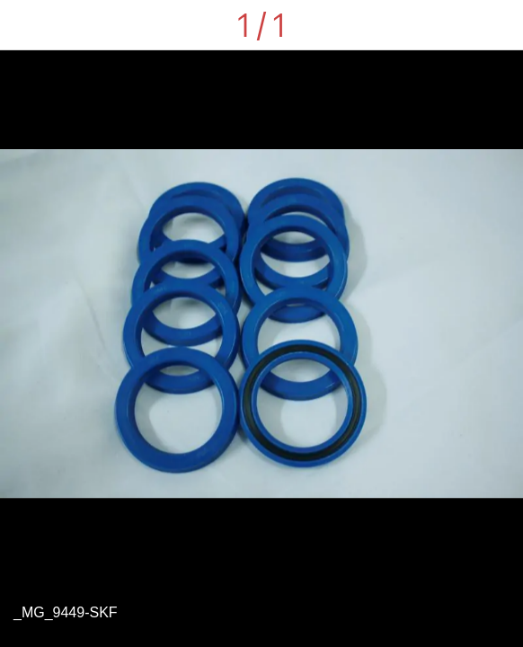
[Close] (25, 25)
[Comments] (497, 25)
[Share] (451, 25)
